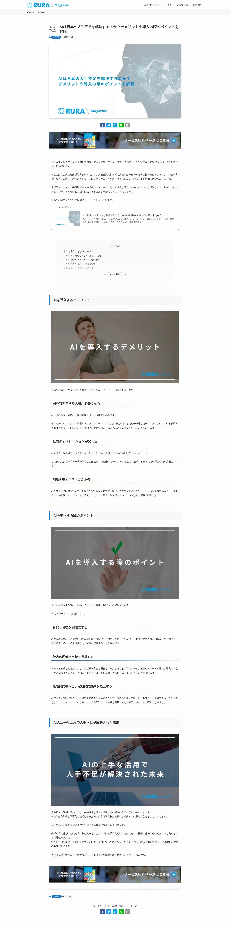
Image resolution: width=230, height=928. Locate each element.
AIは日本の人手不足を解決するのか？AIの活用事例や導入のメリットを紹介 (122, 215)
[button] (102, 125)
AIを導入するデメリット (79, 251)
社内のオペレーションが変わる (85, 259)
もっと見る (115, 274)
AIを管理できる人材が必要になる (86, 256)
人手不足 (56, 37)
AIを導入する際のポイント (80, 268)
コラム (69, 896)
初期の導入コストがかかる (83, 263)
